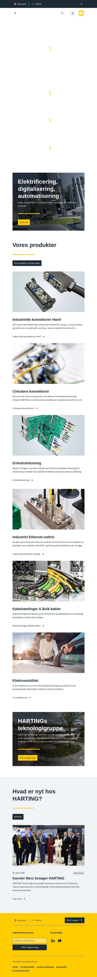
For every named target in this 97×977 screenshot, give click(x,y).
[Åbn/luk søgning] (62, 13)
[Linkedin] (53, 941)
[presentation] (36, 4)
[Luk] (81, 4)
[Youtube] (60, 941)
